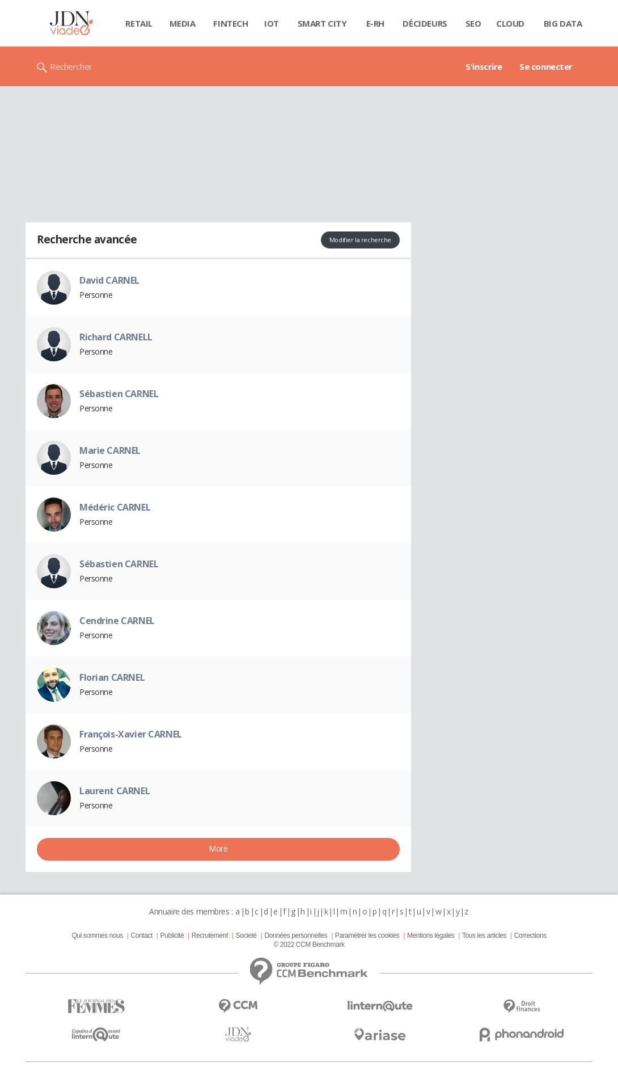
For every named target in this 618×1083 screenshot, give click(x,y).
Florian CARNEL (112, 677)
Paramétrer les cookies (367, 935)
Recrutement (210, 935)
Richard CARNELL (116, 337)
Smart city (322, 23)
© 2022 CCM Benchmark (308, 945)
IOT (271, 23)
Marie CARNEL (110, 450)
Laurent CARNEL (114, 791)
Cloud (510, 23)
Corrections (530, 935)
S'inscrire (483, 66)
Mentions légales (430, 935)
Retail (138, 23)
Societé (245, 935)
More (218, 848)
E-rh (375, 23)
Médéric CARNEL (114, 507)
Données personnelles (295, 935)
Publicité (172, 935)
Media (183, 23)
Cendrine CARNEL (117, 620)
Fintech (230, 23)
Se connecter (546, 66)
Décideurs (425, 23)
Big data (563, 23)
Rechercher (71, 66)
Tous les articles (484, 935)
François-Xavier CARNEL (130, 734)
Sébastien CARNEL (118, 393)
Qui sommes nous (96, 935)
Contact (142, 935)
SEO (473, 23)
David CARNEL (109, 280)
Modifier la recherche (360, 239)
